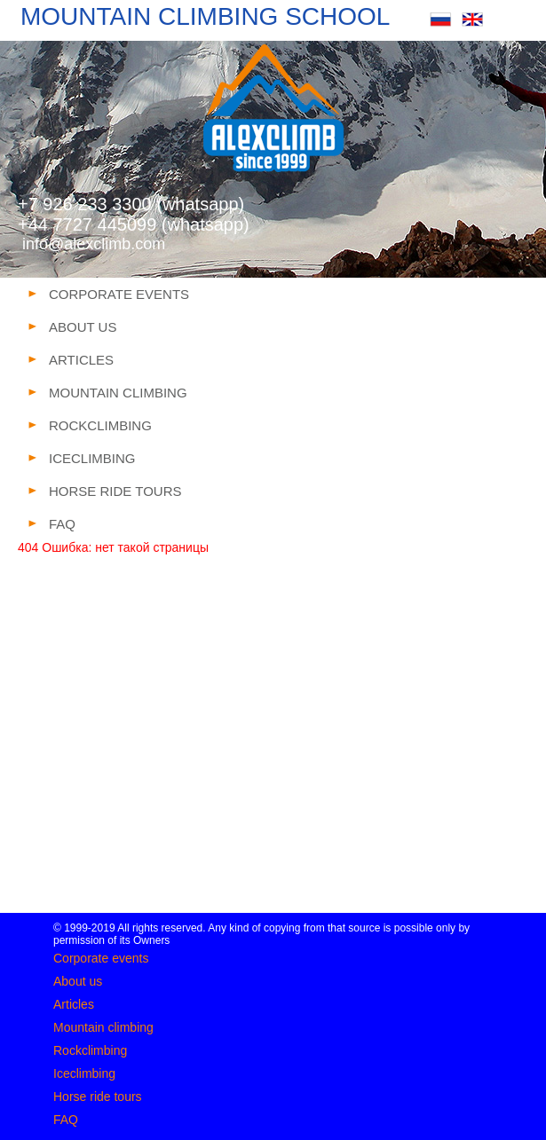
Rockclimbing (90, 1050)
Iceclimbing (84, 1073)
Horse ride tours (97, 1096)
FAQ (65, 1119)
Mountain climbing (103, 1027)
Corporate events (100, 958)
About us (77, 981)
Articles (73, 1004)
